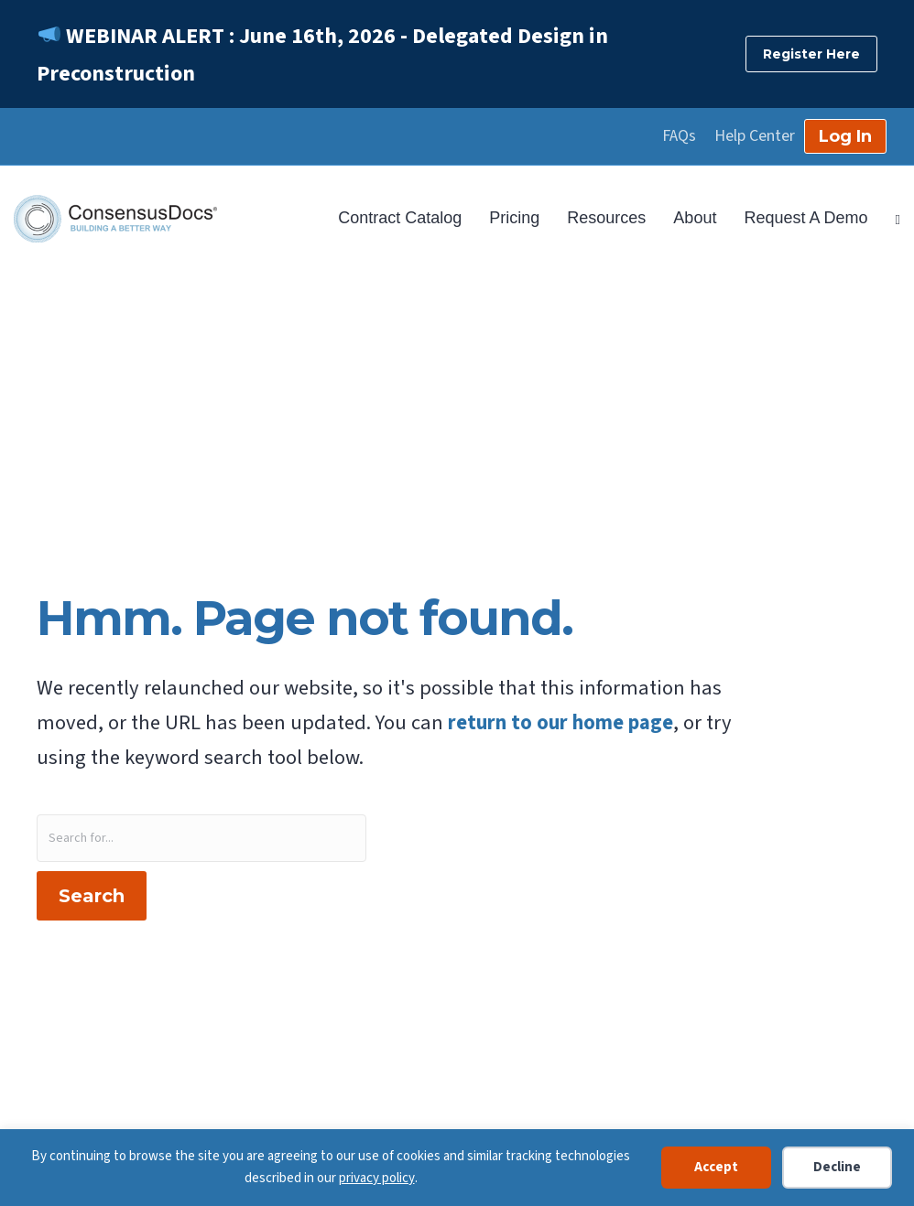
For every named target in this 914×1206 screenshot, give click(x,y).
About (694, 218)
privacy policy (377, 1178)
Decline (837, 1167)
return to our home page (560, 723)
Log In (845, 136)
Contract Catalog (400, 218)
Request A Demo (805, 218)
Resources (606, 218)
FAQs (679, 136)
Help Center (754, 136)
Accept (716, 1167)
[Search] (891, 218)
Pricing (514, 218)
